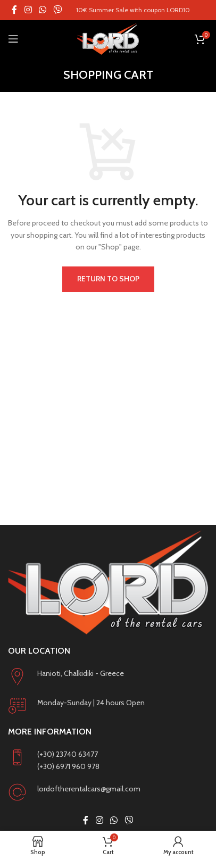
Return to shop (108, 278)
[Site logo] (107, 38)
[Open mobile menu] (13, 38)
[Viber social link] (57, 10)
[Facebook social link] (14, 10)
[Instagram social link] (28, 10)
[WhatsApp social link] (42, 10)
